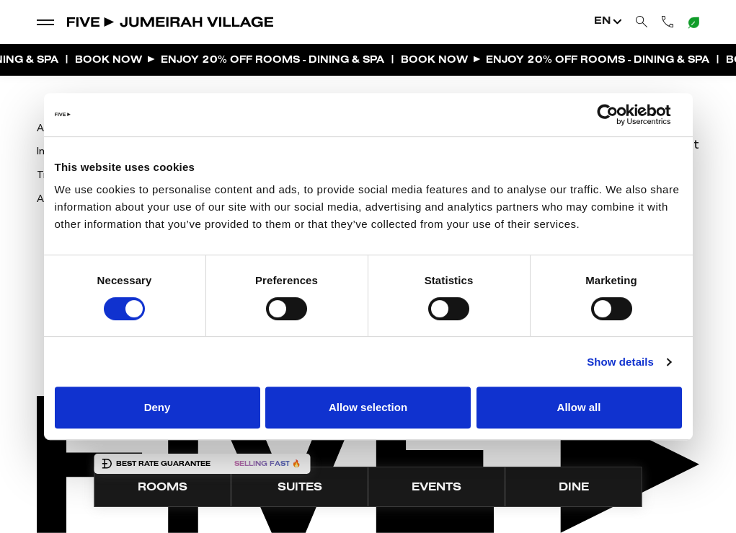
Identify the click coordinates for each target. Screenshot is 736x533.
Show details (620, 362)
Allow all (579, 407)
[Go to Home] (171, 21)
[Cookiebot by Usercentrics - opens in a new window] (619, 114)
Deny (157, 407)
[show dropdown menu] (45, 21)
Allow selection (368, 407)
